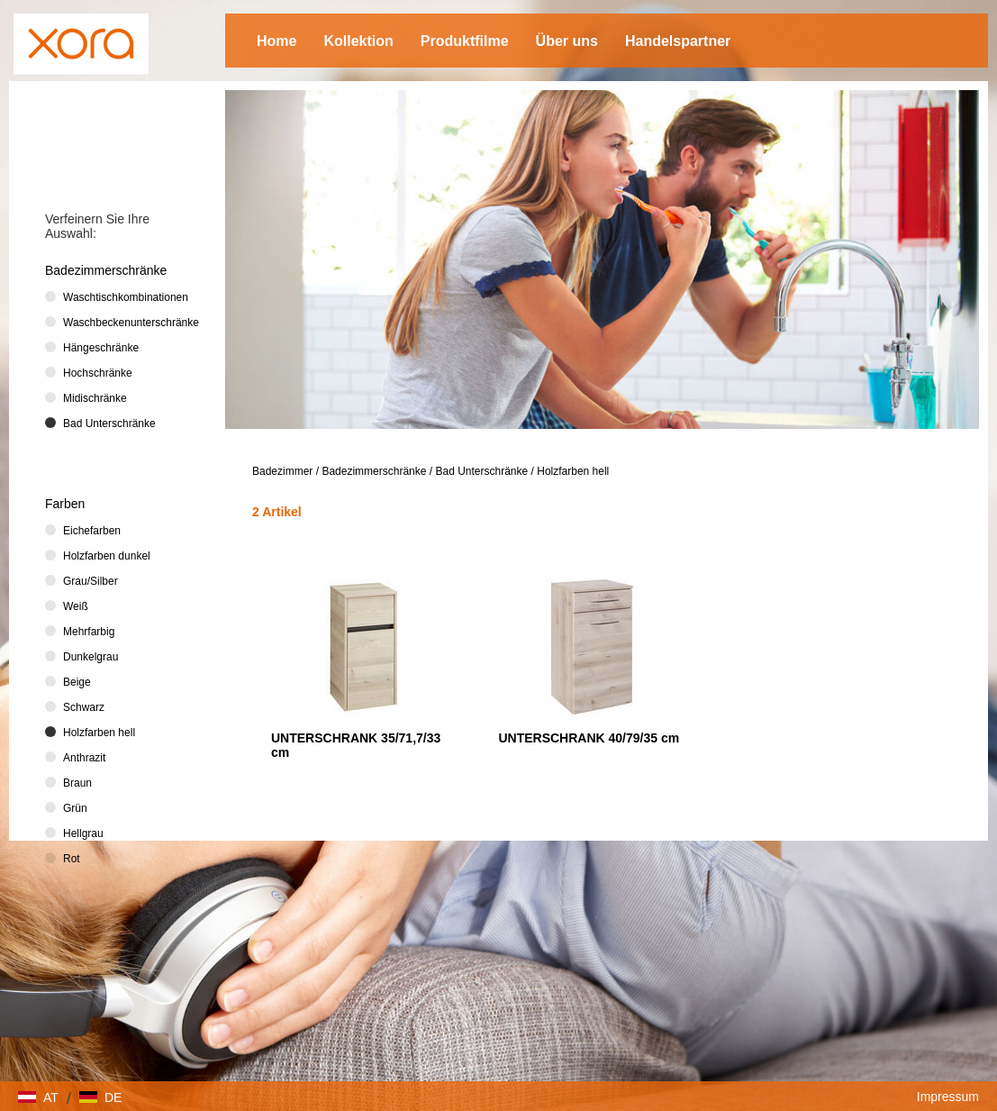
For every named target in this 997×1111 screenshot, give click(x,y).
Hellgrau (83, 833)
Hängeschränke (101, 347)
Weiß (75, 606)
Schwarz (83, 707)
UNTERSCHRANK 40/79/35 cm (588, 738)
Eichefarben (92, 530)
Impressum (948, 1096)
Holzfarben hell (573, 471)
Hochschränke (97, 373)
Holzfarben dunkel (106, 556)
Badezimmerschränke (374, 471)
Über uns (567, 41)
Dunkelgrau (90, 657)
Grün (75, 808)
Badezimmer (282, 471)
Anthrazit (84, 757)
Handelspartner (677, 41)
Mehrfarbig (88, 631)
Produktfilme (465, 41)
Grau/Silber (90, 581)
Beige (77, 682)
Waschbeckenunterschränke (126, 322)
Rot (71, 858)
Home (276, 41)
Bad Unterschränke (481, 471)
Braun (77, 783)
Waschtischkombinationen (125, 297)
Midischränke (95, 398)
